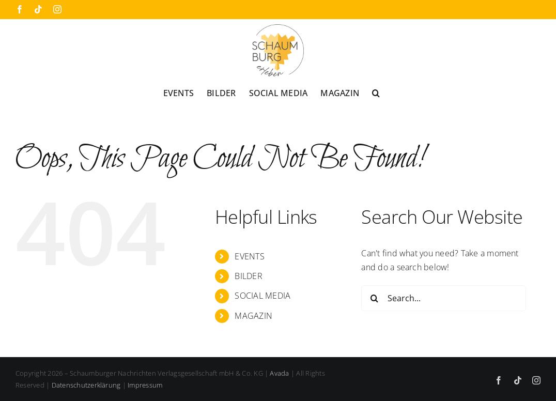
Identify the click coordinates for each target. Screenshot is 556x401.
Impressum (145, 385)
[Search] (374, 298)
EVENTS (249, 256)
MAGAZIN (253, 315)
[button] (376, 92)
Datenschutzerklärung (86, 385)
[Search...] (443, 298)
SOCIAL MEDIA (262, 295)
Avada (279, 373)
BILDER (248, 276)
